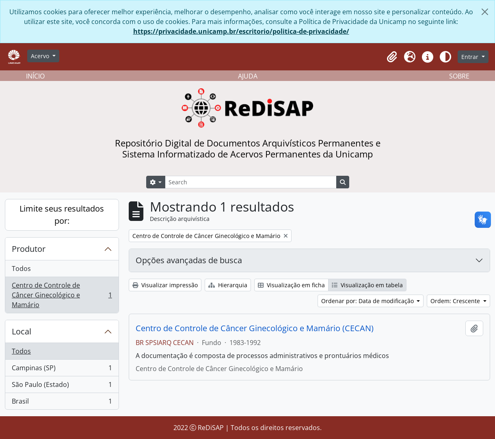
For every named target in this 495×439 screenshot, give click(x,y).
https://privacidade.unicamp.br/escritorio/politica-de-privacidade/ (241, 31)
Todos (21, 268)
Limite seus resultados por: (61, 214)
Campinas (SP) (61, 369)
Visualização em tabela (367, 285)
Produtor (28, 248)
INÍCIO (35, 76)
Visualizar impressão (165, 285)
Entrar (470, 57)
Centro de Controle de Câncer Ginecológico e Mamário (61, 295)
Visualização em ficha (291, 285)
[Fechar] (485, 11)
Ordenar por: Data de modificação (368, 301)
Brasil (61, 402)
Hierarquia (227, 285)
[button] (392, 57)
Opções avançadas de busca (189, 260)
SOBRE (459, 76)
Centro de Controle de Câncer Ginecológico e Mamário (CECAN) (255, 328)
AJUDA (247, 76)
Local (21, 331)
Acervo (41, 56)
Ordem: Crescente (456, 301)
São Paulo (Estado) (61, 386)
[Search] (250, 182)
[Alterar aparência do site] (445, 57)
